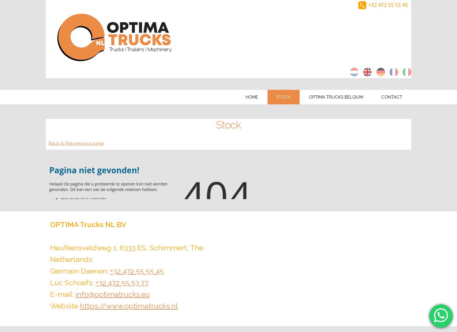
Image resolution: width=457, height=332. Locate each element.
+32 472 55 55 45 (137, 271)
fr (393, 72)
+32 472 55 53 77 (122, 282)
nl (354, 72)
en (367, 72)
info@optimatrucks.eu (112, 294)
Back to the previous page (76, 143)
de (380, 72)
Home (252, 97)
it (406, 72)
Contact (391, 97)
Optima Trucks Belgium (336, 97)
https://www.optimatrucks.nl (129, 305)
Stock (283, 97)
